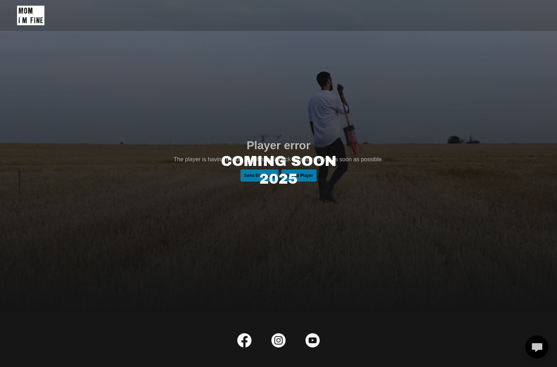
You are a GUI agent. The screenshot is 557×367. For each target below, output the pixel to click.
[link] (30, 15)
